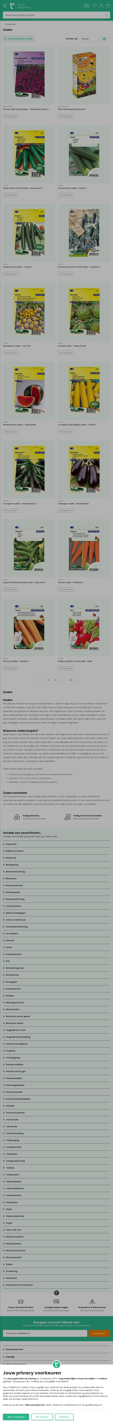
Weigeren (64, 1416)
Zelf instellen (42, 1416)
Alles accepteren (16, 1416)
